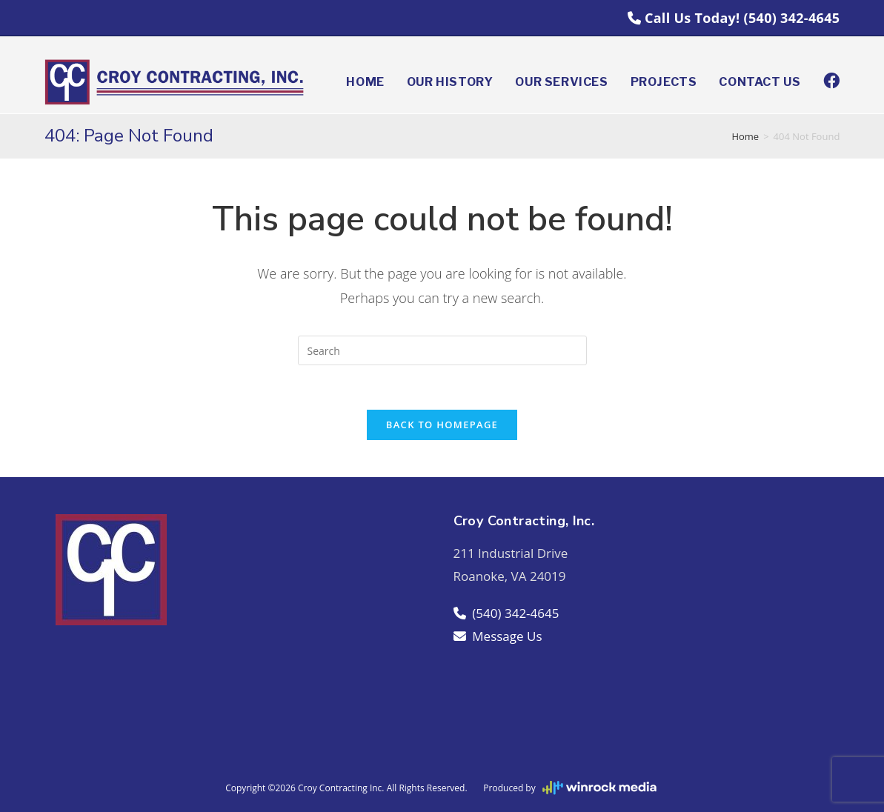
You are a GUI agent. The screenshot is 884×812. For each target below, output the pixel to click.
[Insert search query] (442, 350)
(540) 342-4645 (792, 18)
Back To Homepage (442, 424)
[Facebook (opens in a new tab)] (831, 80)
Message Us (497, 636)
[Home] (745, 136)
